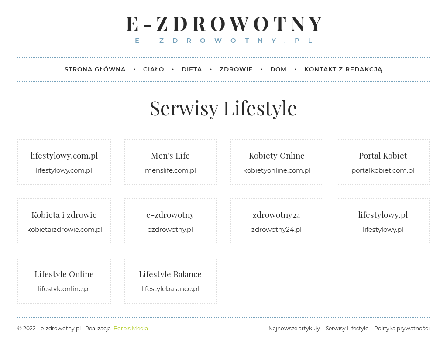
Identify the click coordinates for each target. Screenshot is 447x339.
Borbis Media (130, 328)
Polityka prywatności (402, 328)
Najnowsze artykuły (294, 328)
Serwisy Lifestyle (347, 328)
